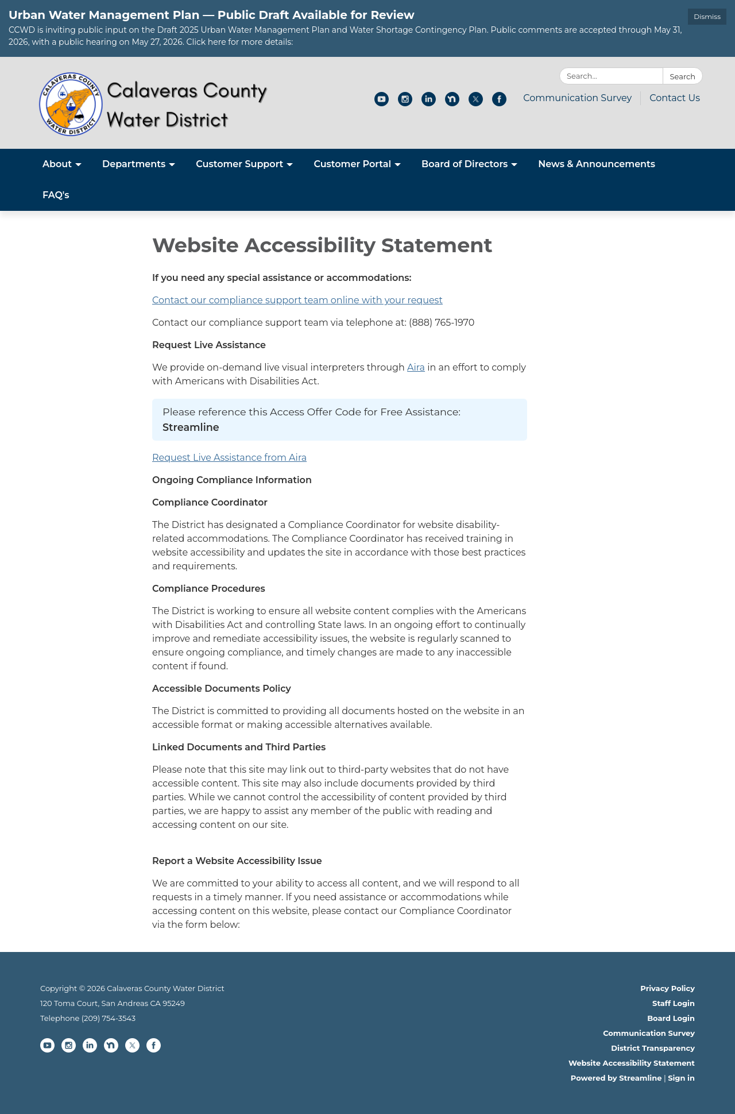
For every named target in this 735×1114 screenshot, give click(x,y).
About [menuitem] (57, 164)
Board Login (671, 1018)
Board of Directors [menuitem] (464, 164)
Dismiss (707, 16)
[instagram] (405, 103)
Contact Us (674, 97)
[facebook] (499, 103)
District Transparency (653, 1048)
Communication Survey (577, 97)
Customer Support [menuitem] (239, 164)
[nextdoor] (452, 103)
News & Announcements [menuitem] (596, 164)
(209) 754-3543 (109, 1018)
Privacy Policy (667, 988)
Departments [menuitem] (133, 164)
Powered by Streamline (616, 1077)
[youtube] (381, 103)
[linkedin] (428, 103)
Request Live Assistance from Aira (229, 457)
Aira (416, 367)
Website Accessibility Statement (631, 1062)
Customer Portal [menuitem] (352, 164)
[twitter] (476, 103)
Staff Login (673, 1003)
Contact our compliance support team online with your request (297, 300)
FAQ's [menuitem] (55, 195)
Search (682, 76)
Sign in (681, 1077)
